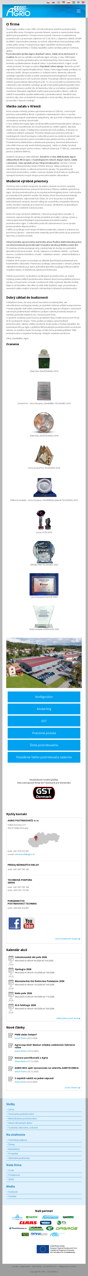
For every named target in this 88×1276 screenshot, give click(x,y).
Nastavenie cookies (67, 1266)
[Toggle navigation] (78, 11)
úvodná (15, 1266)
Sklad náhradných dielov (20, 1123)
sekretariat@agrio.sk (24, 854)
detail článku (21, 1038)
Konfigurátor (44, 697)
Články (11, 1144)
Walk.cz (55, 1271)
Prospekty (13, 1153)
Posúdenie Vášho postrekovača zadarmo (44, 757)
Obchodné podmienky (19, 1158)
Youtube (12, 1196)
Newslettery (14, 1149)
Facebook (13, 1191)
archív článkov (72, 1087)
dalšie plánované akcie (68, 1018)
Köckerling (44, 709)
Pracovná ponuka (44, 733)
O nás (11, 1170)
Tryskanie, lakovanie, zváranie (23, 1127)
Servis (11, 1109)
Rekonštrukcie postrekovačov (22, 1118)
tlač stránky (37, 1266)
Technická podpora (17, 1140)
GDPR (11, 1179)
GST (44, 721)
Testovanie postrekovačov (21, 1113)
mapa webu (25, 1266)
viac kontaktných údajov (67, 938)
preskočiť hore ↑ (50, 1266)
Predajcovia (14, 1174)
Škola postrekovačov (44, 745)
